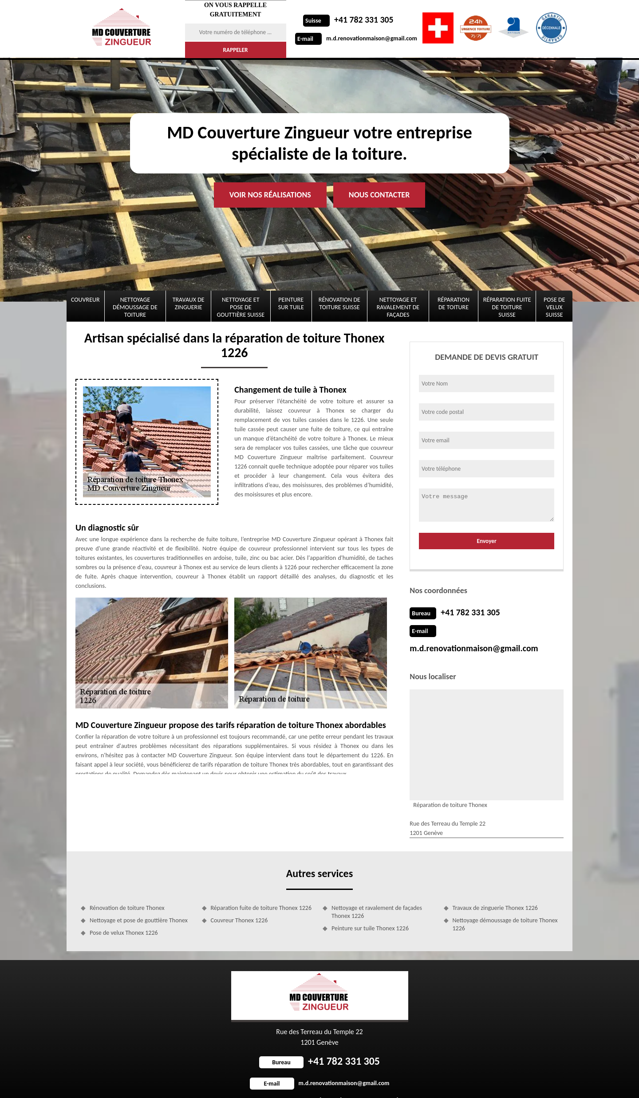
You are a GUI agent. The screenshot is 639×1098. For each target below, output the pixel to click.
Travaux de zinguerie (189, 303)
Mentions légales (387, 1082)
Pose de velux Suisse (554, 307)
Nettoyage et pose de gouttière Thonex (139, 901)
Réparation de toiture (453, 303)
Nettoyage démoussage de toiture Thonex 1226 (505, 905)
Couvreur (85, 299)
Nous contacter (379, 195)
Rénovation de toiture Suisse (339, 303)
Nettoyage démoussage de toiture (135, 307)
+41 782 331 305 (345, 20)
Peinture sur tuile (291, 303)
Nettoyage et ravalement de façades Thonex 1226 (376, 893)
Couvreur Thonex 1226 (239, 901)
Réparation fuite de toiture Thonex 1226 (261, 889)
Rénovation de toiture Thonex (127, 889)
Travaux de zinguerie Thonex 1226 (495, 889)
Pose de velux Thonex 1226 (124, 914)
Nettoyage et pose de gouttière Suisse (241, 307)
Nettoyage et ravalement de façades (398, 307)
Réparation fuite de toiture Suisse (507, 307)
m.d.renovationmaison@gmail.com (356, 38)
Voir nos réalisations (270, 195)
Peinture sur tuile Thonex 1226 (370, 909)
